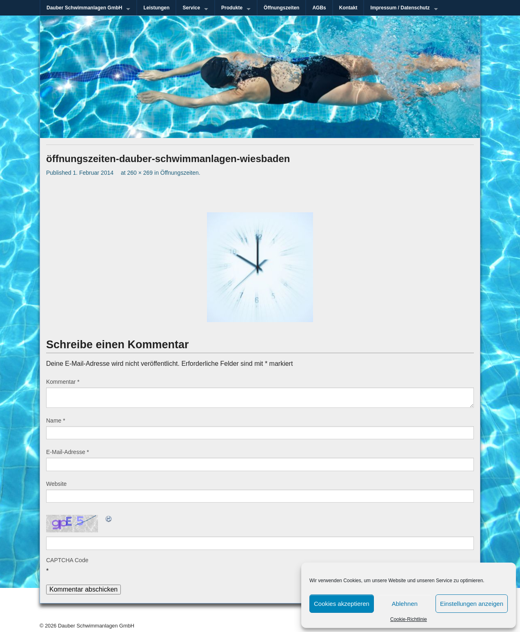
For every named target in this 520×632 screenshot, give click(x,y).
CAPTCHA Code (67, 560)
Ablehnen (405, 603)
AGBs (319, 8)
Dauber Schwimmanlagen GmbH (84, 8)
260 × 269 (140, 172)
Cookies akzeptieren (341, 603)
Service (191, 8)
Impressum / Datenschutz (399, 8)
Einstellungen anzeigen (471, 603)
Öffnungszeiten (281, 8)
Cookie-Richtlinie (408, 619)
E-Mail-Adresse (67, 452)
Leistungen (156, 8)
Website (56, 484)
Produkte (231, 8)
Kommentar (63, 381)
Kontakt (348, 8)
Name (55, 420)
